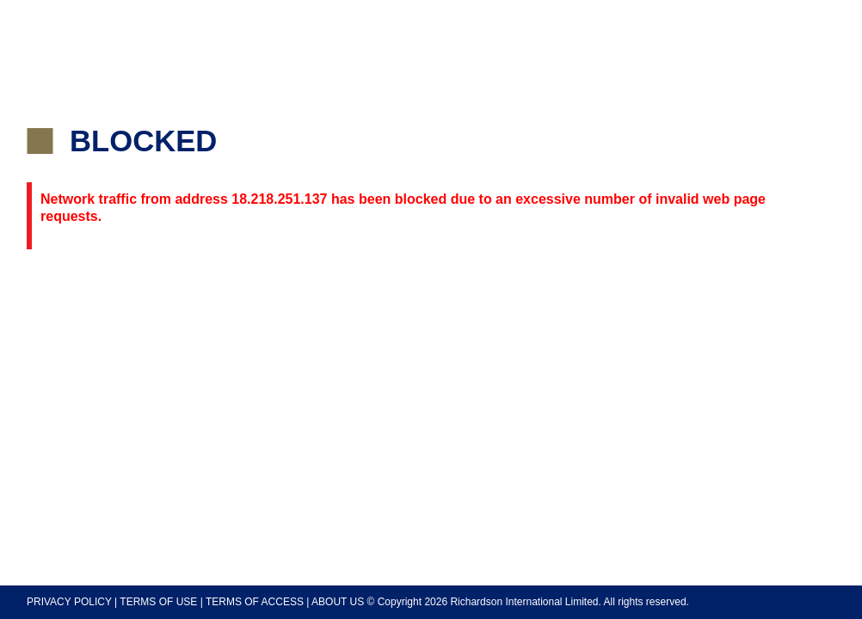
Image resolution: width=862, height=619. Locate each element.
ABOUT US (337, 602)
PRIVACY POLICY (69, 602)
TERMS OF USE (158, 602)
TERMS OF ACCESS (255, 602)
